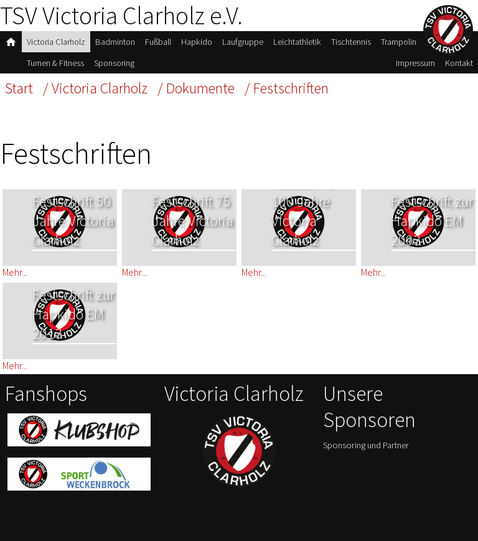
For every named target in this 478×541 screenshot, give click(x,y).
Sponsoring (114, 62)
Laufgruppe (242, 41)
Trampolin (398, 41)
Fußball (158, 41)
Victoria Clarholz (56, 41)
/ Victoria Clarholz (95, 88)
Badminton (115, 41)
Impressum (415, 62)
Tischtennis (351, 41)
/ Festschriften (287, 88)
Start (19, 88)
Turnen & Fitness (55, 62)
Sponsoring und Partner (366, 445)
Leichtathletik (297, 41)
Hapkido (196, 41)
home (11, 42)
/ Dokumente (196, 88)
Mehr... (14, 272)
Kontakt (459, 62)
